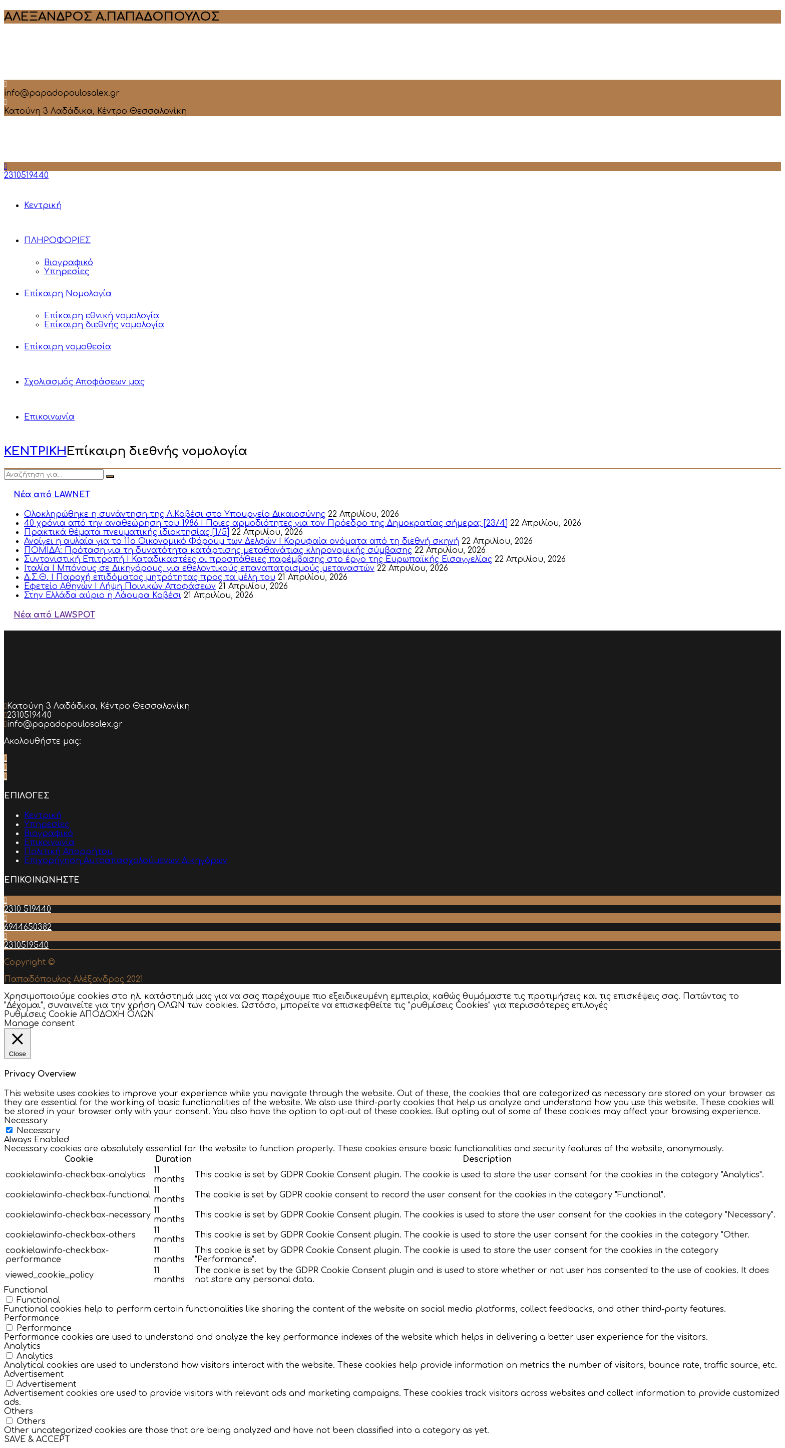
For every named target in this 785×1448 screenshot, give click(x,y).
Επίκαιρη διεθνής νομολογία (104, 324)
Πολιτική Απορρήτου (68, 851)
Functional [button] (26, 1290)
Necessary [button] (26, 1120)
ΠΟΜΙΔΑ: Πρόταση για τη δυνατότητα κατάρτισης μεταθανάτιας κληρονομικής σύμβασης (218, 550)
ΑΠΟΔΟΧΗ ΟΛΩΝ (117, 1014)
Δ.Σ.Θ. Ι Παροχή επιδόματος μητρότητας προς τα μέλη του (149, 577)
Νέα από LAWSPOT (54, 614)
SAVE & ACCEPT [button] (37, 1439)
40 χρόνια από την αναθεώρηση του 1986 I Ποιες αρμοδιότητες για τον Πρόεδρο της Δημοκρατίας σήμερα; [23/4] (266, 523)
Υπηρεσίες (66, 271)
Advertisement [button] (34, 1374)
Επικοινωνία (49, 417)
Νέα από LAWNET (52, 494)
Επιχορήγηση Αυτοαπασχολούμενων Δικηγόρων (125, 860)
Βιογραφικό (68, 262)
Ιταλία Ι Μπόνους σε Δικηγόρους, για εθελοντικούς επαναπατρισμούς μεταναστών (199, 568)
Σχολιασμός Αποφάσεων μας (84, 381)
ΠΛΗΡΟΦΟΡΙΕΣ (57, 240)
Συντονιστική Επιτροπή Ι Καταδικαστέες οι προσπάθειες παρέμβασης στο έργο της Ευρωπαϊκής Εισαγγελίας (258, 559)
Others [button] (18, 1411)
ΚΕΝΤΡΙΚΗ (35, 451)
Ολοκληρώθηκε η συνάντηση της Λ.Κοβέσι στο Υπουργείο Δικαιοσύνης (174, 514)
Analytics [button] (22, 1346)
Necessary (38, 1130)
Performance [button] (31, 1318)
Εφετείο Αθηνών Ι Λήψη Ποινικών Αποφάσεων (120, 586)
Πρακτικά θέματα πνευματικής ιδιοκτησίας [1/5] (126, 532)
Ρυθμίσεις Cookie (40, 1014)
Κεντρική (43, 205)
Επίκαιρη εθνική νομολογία (101, 315)
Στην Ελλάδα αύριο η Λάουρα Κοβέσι (102, 595)
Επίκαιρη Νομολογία (68, 293)
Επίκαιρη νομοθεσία (67, 346)
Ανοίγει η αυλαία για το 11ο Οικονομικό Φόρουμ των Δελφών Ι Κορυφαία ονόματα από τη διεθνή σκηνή (241, 541)
